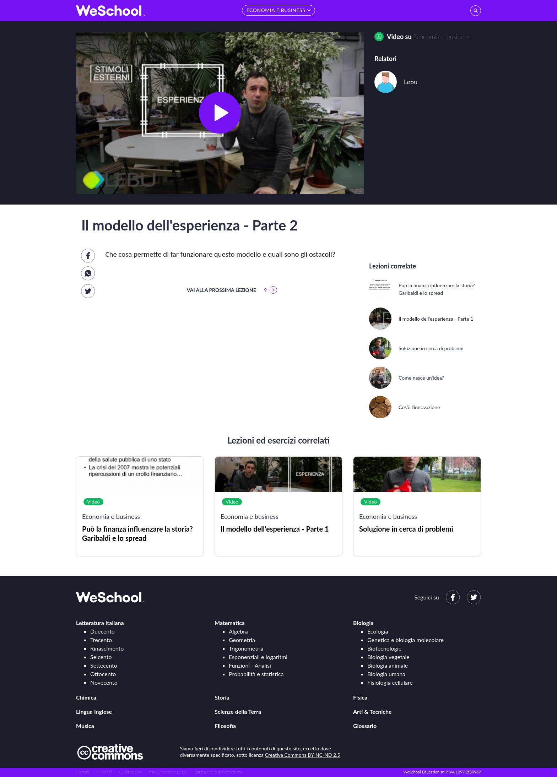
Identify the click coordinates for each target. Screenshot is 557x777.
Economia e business (441, 36)
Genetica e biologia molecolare (405, 639)
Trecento (101, 639)
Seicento (101, 656)
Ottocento (103, 673)
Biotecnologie (384, 648)
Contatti (83, 772)
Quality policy (130, 772)
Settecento (103, 665)
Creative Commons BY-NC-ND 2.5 (302, 755)
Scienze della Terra (238, 711)
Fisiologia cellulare (390, 682)
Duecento (102, 631)
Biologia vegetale (388, 656)
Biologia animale (387, 665)
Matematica (230, 622)
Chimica (86, 697)
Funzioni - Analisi (250, 665)
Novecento (104, 682)
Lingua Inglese (94, 711)
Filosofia (225, 725)
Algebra (238, 631)
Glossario (365, 725)
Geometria (242, 639)
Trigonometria (246, 648)
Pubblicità (104, 772)
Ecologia (377, 631)
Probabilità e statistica (256, 673)
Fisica (360, 697)
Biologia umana (386, 673)
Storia (222, 697)
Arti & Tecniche (372, 711)
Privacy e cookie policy (168, 772)
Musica (85, 725)
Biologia (363, 622)
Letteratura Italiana (100, 622)
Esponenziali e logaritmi (258, 656)
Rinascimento (107, 648)
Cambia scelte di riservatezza (217, 772)
